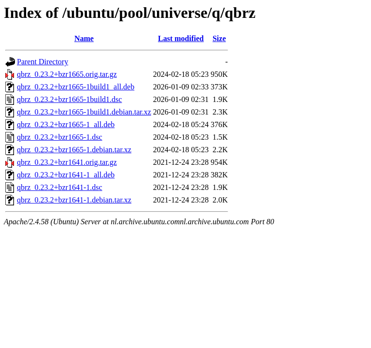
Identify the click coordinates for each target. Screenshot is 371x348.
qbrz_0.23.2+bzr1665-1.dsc (59, 137)
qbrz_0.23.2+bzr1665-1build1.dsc (69, 99)
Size (219, 38)
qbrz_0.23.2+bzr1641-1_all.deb (65, 175)
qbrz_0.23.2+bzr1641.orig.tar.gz (67, 162)
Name (84, 38)
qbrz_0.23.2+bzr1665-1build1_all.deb (75, 87)
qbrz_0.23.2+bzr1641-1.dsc (59, 187)
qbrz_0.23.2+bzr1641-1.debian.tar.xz (74, 200)
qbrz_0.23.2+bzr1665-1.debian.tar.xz (74, 149)
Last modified (181, 38)
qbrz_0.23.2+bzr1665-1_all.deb (65, 124)
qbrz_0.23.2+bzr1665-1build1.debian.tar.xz (84, 112)
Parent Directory (42, 62)
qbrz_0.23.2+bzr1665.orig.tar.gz (67, 74)
